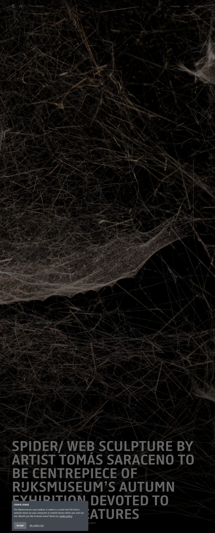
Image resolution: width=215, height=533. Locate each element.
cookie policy (65, 516)
